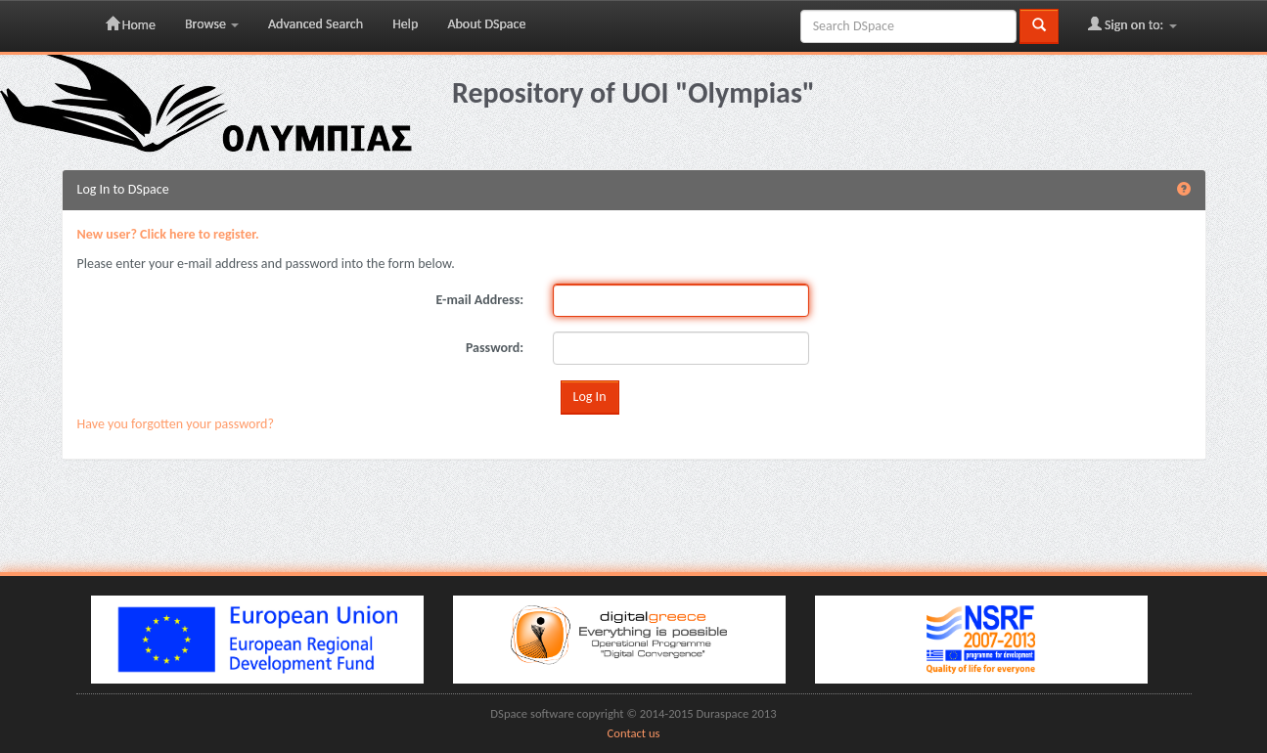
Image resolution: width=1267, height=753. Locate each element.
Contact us (634, 733)
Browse (212, 24)
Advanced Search (315, 24)
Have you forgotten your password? (175, 424)
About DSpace (486, 24)
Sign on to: (1132, 24)
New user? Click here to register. (168, 234)
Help (405, 24)
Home (131, 24)
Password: (494, 347)
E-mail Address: (480, 299)
